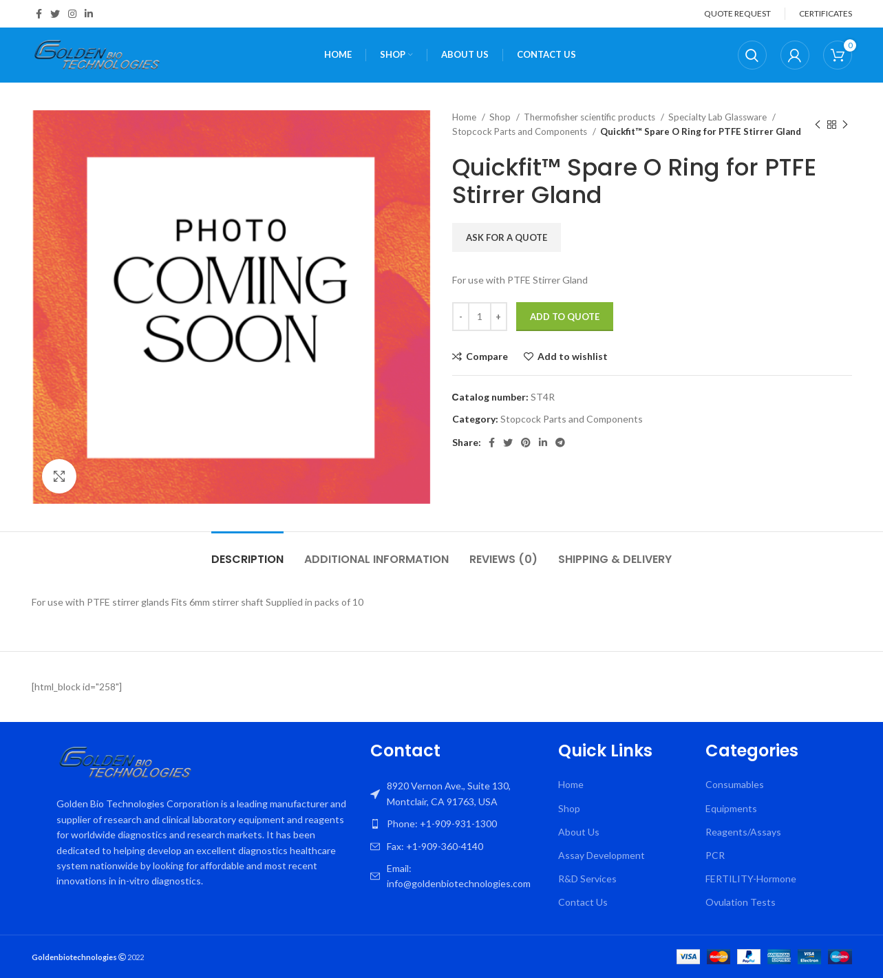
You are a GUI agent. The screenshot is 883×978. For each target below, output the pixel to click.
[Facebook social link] (39, 14)
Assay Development (601, 855)
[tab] (247, 552)
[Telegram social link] (560, 442)
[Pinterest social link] (526, 442)
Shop (501, 117)
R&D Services (587, 878)
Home (465, 117)
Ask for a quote (506, 237)
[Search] (752, 55)
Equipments (731, 808)
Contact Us (583, 902)
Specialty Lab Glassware (718, 117)
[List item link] (457, 823)
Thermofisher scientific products (590, 117)
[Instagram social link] (72, 14)
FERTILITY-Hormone (750, 878)
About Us (578, 832)
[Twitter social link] (55, 14)
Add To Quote (564, 316)
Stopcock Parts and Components (520, 131)
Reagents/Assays (743, 832)
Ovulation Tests (740, 902)
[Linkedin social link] (89, 14)
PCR (715, 855)
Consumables (734, 784)
